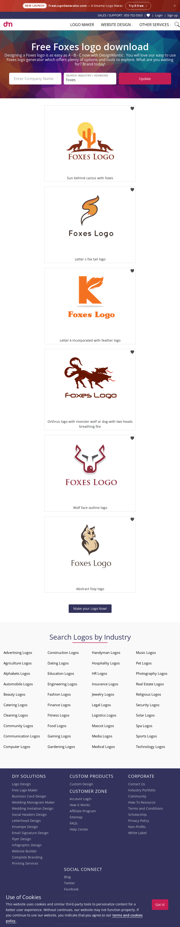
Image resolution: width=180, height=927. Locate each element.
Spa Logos (144, 725)
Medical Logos (103, 746)
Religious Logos (148, 694)
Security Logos (147, 704)
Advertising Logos (18, 652)
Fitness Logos (58, 715)
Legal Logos (101, 704)
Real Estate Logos (150, 684)
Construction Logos (63, 652)
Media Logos (102, 736)
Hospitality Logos (106, 663)
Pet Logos (144, 663)
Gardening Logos (61, 746)
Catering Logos (15, 704)
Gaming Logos (59, 736)
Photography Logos (151, 673)
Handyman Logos (106, 652)
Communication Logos (22, 736)
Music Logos (146, 652)
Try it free (138, 6)
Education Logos (61, 673)
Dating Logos (58, 663)
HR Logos (99, 673)
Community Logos (18, 725)
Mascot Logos (103, 725)
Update (145, 78)
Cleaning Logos (16, 715)
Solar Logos (145, 715)
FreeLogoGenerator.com (68, 6)
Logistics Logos (104, 715)
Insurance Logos (105, 684)
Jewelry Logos (103, 694)
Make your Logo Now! (90, 608)
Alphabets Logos (17, 673)
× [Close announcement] (175, 5)
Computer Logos (17, 746)
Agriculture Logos (18, 663)
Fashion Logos (59, 694)
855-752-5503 (133, 15)
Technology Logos (150, 746)
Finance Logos (59, 704)
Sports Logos (146, 736)
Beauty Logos (14, 694)
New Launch (35, 5)
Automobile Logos (18, 684)
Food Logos (57, 725)
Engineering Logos (62, 684)
